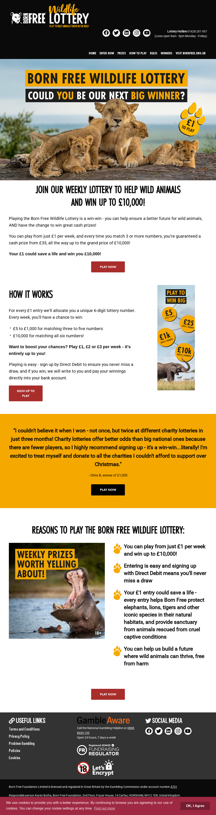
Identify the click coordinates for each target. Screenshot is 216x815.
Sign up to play (26, 393)
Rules (153, 53)
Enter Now (107, 53)
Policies (14, 750)
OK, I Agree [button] (195, 806)
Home (92, 53)
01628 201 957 (197, 31)
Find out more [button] (104, 808)
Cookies (14, 757)
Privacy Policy (19, 736)
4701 (173, 786)
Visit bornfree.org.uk (191, 53)
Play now (108, 267)
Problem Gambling (22, 743)
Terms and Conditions (24, 729)
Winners (166, 53)
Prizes (121, 53)
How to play (138, 53)
